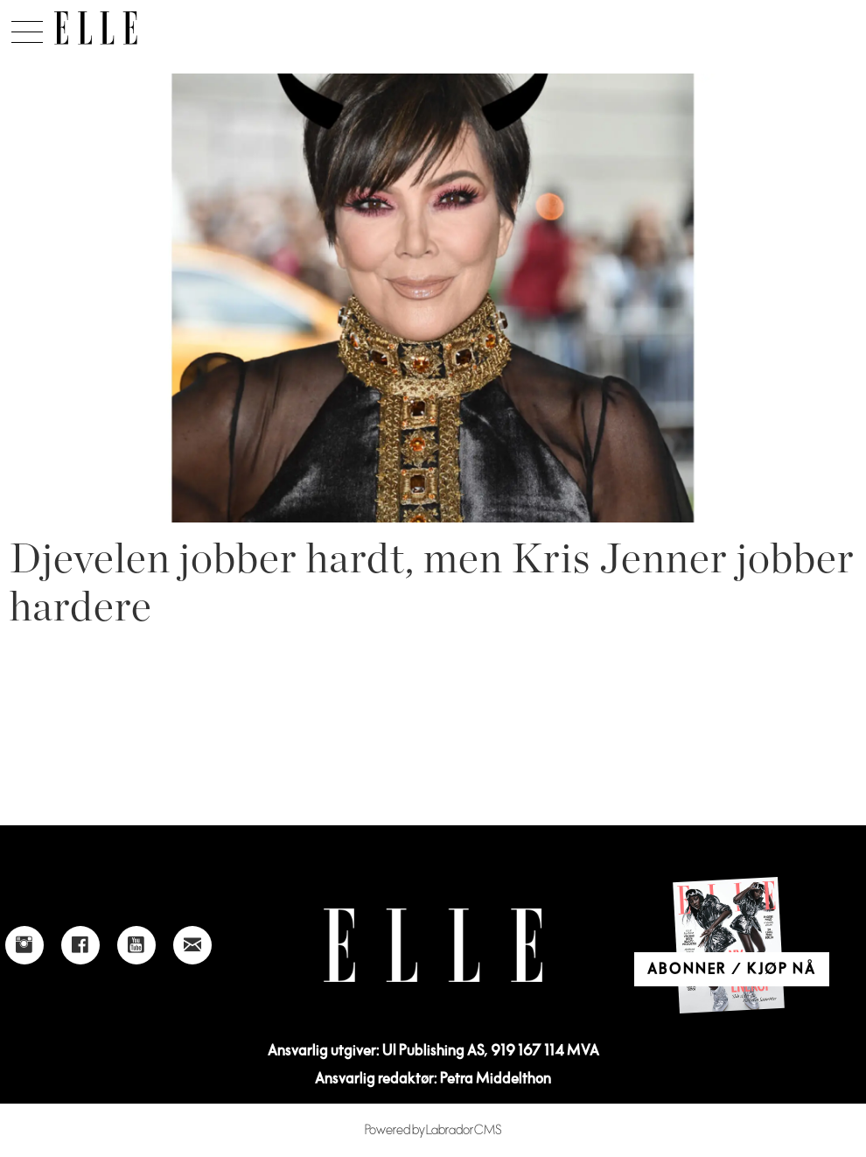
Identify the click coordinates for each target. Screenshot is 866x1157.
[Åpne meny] (27, 27)
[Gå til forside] (95, 28)
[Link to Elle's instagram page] (24, 945)
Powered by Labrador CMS (433, 1130)
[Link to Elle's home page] (433, 945)
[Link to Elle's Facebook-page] (80, 945)
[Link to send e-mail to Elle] (192, 945)
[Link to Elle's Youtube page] (136, 945)
